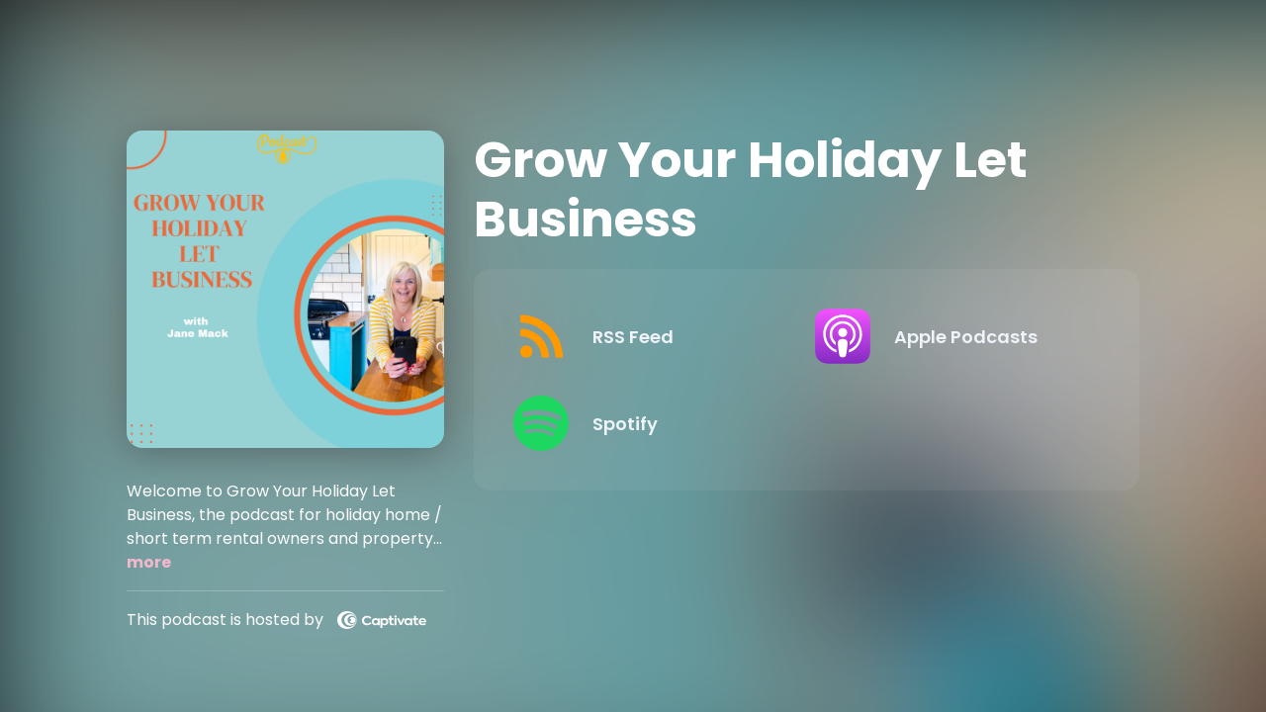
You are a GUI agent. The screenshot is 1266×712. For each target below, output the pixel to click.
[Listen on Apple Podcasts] (949, 336)
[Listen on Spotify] (647, 423)
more (149, 562)
